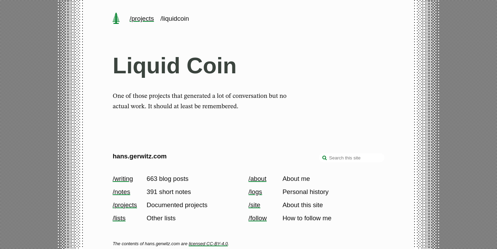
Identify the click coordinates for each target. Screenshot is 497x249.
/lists (119, 218)
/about (257, 178)
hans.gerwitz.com (140, 156)
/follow (257, 218)
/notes (121, 191)
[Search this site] (351, 157)
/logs (255, 191)
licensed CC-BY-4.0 (208, 243)
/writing (123, 178)
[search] (324, 158)
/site (254, 205)
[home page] (116, 19)
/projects (142, 18)
